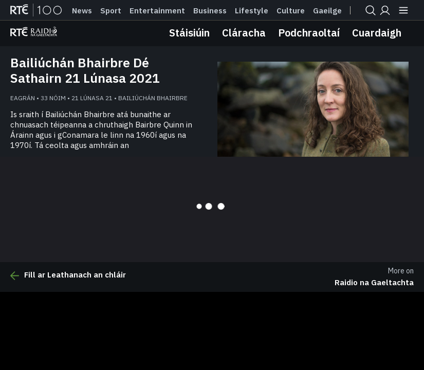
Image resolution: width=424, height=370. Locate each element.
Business (210, 10)
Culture (290, 10)
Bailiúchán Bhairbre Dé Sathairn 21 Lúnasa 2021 (85, 70)
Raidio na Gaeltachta (374, 282)
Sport (110, 10)
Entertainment (157, 10)
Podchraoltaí (309, 33)
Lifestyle (251, 10)
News (82, 10)
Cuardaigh (376, 33)
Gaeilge (327, 10)
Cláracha (244, 33)
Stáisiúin (189, 33)
